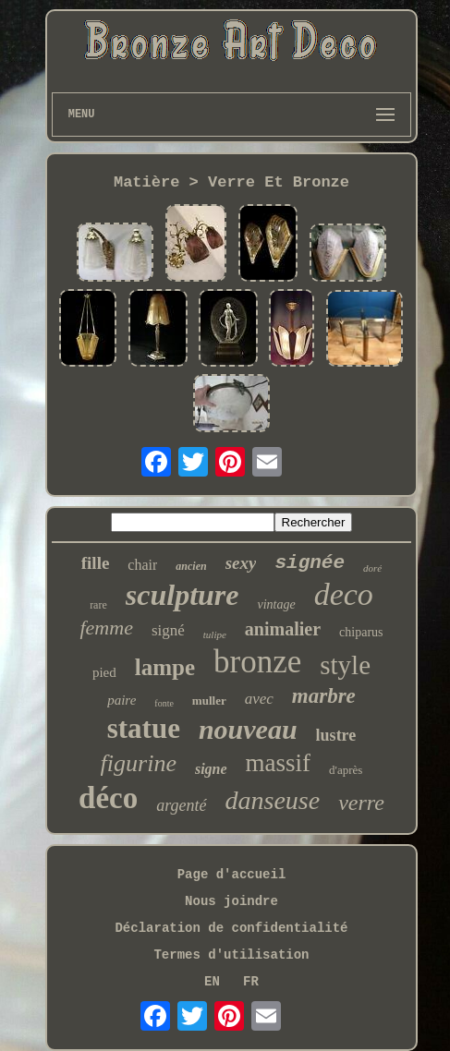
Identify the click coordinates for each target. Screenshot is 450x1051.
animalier (283, 629)
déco (108, 798)
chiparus (361, 632)
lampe (165, 667)
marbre (324, 695)
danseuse (273, 800)
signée (309, 563)
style (345, 665)
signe (211, 769)
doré (372, 568)
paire (121, 700)
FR (251, 981)
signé (168, 630)
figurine (138, 763)
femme (105, 627)
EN (212, 981)
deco (343, 594)
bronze (257, 662)
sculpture (182, 594)
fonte (164, 703)
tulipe (214, 634)
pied (104, 672)
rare (98, 604)
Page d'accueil (231, 874)
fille (95, 563)
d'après (345, 770)
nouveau (248, 729)
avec (259, 698)
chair (142, 565)
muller (209, 700)
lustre (336, 735)
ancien (191, 566)
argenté (181, 805)
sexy (241, 563)
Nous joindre (231, 901)
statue (143, 728)
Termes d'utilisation (231, 955)
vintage (276, 604)
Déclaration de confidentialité (231, 928)
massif (278, 763)
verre (361, 803)
